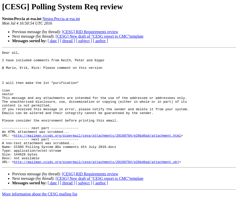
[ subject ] (84, 41)
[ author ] (100, 41)
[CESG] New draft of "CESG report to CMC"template (99, 36)
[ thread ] (67, 41)
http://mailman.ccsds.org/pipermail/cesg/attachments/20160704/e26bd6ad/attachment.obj (96, 184)
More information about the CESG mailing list (39, 216)
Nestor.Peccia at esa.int (61, 19)
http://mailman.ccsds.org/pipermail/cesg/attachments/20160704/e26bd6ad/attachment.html (97, 152)
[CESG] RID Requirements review (90, 32)
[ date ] (53, 41)
